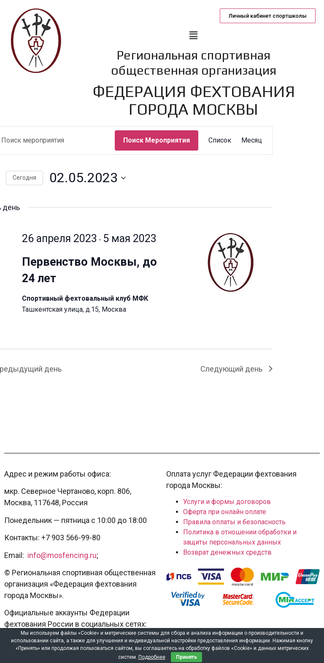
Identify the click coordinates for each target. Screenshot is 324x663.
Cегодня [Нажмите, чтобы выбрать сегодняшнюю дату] (24, 177)
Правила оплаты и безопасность (234, 522)
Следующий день (236, 368)
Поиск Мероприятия (156, 140)
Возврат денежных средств (227, 552)
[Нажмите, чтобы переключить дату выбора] (87, 177)
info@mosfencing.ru (62, 555)
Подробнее (151, 657)
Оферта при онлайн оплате (224, 512)
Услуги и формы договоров (227, 502)
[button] (268, 15)
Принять (186, 657)
